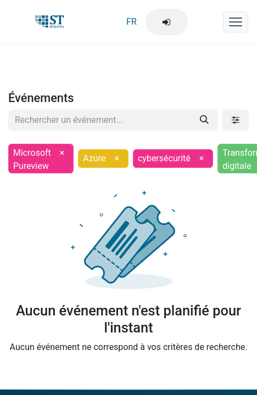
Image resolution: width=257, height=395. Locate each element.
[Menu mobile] (235, 22)
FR (131, 21)
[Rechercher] (204, 120)
